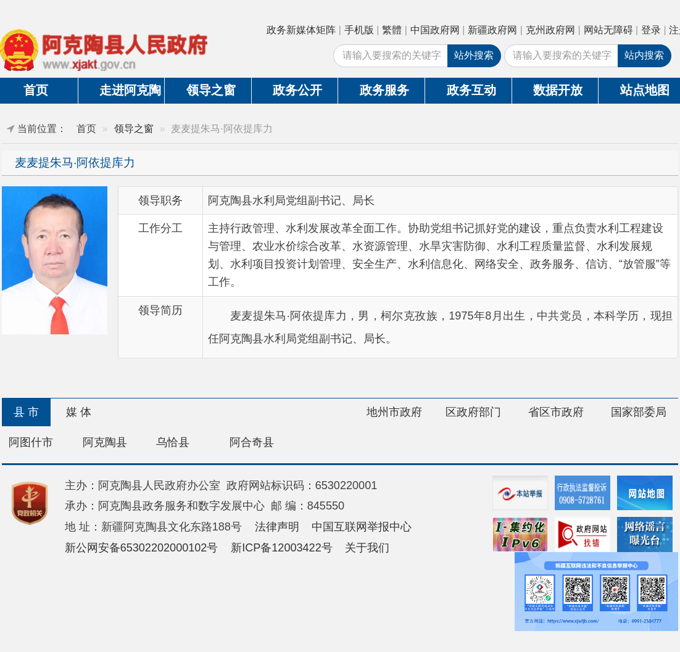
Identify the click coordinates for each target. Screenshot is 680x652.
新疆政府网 (492, 30)
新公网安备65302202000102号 (141, 548)
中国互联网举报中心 (362, 527)
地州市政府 (394, 412)
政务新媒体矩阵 (301, 30)
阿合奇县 (252, 442)
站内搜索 (644, 55)
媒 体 (78, 412)
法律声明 (277, 527)
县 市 (26, 412)
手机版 (359, 30)
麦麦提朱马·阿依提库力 (75, 162)
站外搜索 (474, 55)
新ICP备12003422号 (282, 548)
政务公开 (297, 90)
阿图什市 (31, 442)
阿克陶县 (105, 442)
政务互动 (471, 90)
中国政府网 (435, 30)
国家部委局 (638, 412)
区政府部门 (473, 412)
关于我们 (367, 548)
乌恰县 (172, 442)
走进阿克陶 (130, 90)
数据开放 (558, 90)
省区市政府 (556, 412)
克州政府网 (550, 30)
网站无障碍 (608, 30)
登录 (651, 30)
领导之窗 (211, 90)
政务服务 (384, 90)
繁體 (392, 30)
